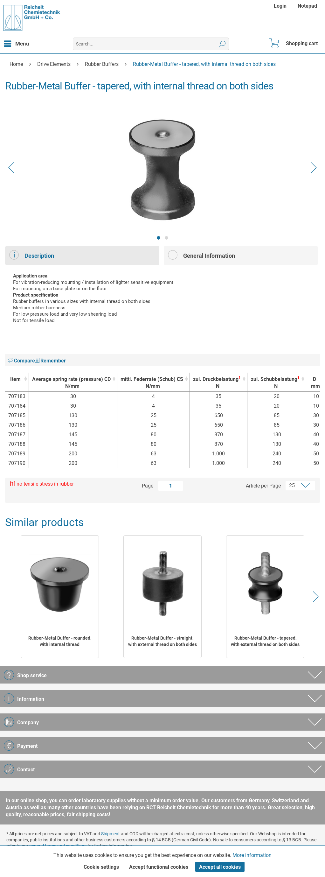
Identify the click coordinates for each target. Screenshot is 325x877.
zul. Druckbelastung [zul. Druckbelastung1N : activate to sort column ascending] (217, 382)
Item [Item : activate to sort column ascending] (15, 379)
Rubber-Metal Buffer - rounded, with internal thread (59, 641)
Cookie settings (101, 867)
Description (31, 255)
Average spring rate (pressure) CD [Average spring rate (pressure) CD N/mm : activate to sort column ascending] (71, 383)
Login (280, 6)
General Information (201, 255)
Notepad (307, 6)
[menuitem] (281, 6)
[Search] (222, 44)
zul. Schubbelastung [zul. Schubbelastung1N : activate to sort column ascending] (275, 382)
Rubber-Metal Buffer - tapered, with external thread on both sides (265, 641)
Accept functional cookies (158, 867)
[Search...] (151, 44)
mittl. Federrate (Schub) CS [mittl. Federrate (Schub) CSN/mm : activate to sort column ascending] (152, 383)
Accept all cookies (220, 867)
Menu (16, 43)
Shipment (110, 833)
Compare (21, 361)
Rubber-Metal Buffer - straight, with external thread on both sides (162, 641)
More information (252, 855)
